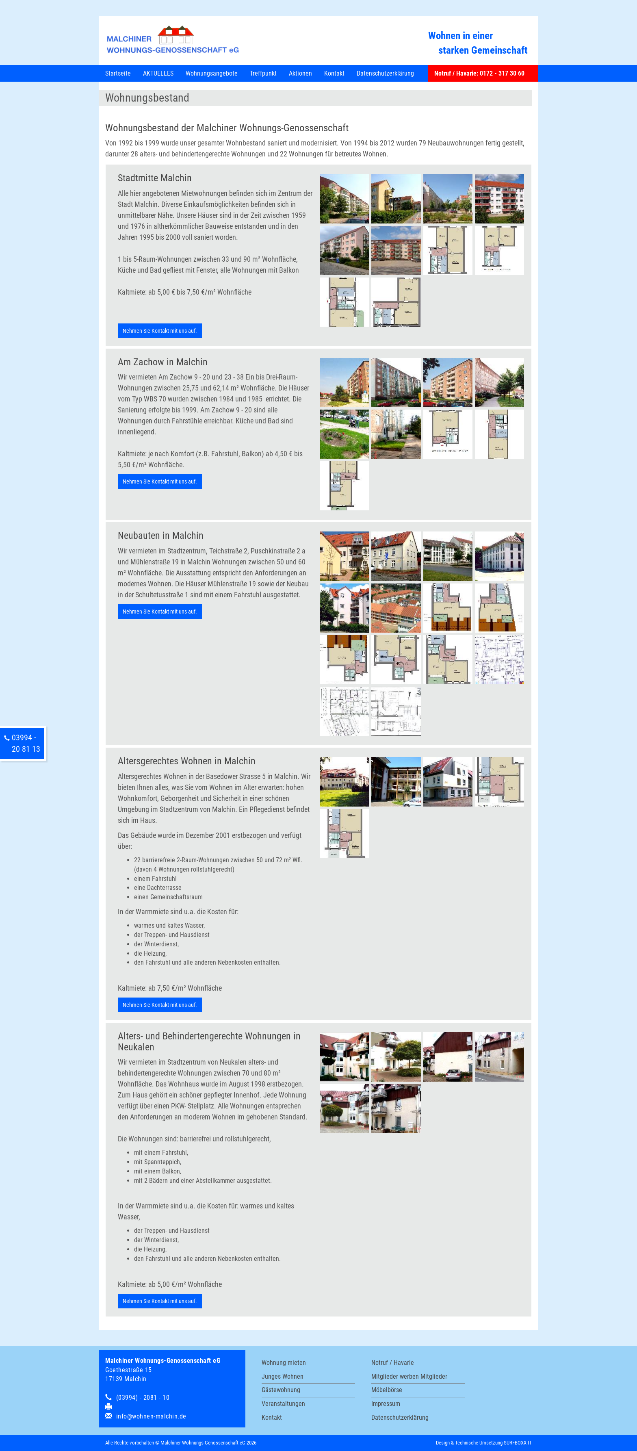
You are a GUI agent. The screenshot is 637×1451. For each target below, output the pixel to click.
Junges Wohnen (282, 1376)
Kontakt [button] (334, 73)
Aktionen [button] (300, 73)
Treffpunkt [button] (263, 73)
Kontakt (272, 1417)
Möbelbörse (386, 1390)
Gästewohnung (281, 1390)
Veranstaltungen (283, 1404)
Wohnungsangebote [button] (212, 73)
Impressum (385, 1404)
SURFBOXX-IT (518, 1443)
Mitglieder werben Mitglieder (409, 1376)
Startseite (118, 73)
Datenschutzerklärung (385, 73)
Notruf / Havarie (392, 1362)
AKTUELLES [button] (158, 73)
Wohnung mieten (284, 1362)
